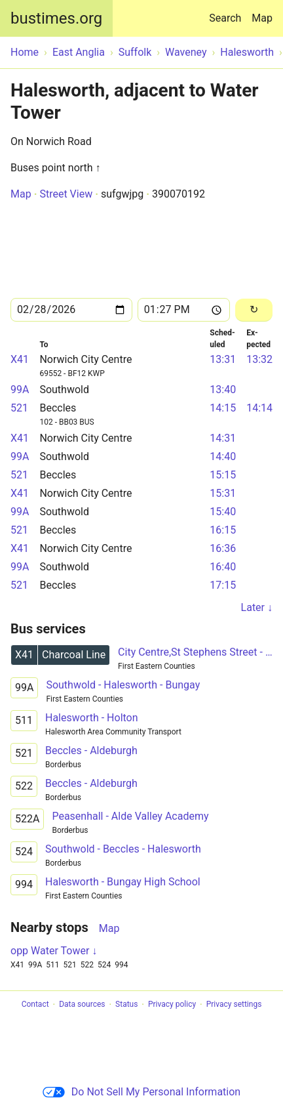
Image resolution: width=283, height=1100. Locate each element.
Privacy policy (172, 1004)
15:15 (223, 475)
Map (262, 18)
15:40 (223, 511)
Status (126, 1004)
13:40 (223, 389)
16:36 (223, 548)
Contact (35, 1004)
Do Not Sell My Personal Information (141, 1092)
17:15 (223, 585)
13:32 (259, 359)
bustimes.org (56, 18)
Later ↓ (257, 607)
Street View (65, 194)
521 (19, 408)
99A (19, 389)
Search (227, 12)
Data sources (82, 1004)
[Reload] (254, 310)
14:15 (223, 408)
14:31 (223, 438)
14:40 (223, 456)
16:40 (223, 567)
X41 (19, 359)
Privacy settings (234, 1004)
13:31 (223, 359)
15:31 (223, 493)
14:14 (259, 408)
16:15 (223, 530)
